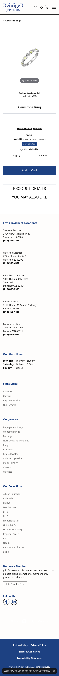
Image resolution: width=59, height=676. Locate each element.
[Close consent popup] (54, 671)
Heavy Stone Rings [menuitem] (13, 529)
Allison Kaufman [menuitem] (11, 493)
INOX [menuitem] (6, 538)
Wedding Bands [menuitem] (11, 431)
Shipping (16, 155)
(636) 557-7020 (29, 96)
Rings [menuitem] (6, 445)
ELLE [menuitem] (5, 516)
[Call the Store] (11, 240)
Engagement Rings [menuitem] (13, 427)
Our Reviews (9, 404)
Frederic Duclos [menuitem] (11, 520)
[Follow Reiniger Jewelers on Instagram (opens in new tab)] (14, 602)
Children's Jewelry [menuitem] (12, 458)
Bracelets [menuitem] (8, 449)
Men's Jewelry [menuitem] (10, 462)
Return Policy (20, 645)
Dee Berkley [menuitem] (9, 507)
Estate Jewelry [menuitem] (10, 453)
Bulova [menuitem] (6, 502)
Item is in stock (29, 144)
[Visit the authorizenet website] (24, 621)
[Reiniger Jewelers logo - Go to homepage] (13, 7)
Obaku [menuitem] (6, 542)
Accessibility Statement (29, 658)
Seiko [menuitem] (6, 551)
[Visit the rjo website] (32, 621)
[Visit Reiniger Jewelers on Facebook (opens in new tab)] (6, 602)
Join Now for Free (15, 584)
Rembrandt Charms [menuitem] (13, 547)
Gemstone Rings (13, 20)
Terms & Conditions (29, 651)
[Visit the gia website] (14, 621)
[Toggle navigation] (54, 7)
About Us (8, 391)
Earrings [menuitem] (7, 436)
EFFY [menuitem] (5, 511)
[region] (29, 57)
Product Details (29, 188)
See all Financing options (29, 128)
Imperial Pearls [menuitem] (11, 533)
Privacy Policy (38, 645)
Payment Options (12, 400)
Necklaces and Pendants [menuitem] (16, 440)
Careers (7, 395)
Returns (43, 155)
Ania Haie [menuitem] (8, 498)
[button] (36, 7)
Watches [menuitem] (7, 471)
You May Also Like (29, 197)
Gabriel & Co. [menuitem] (10, 525)
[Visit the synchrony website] (43, 621)
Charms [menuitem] (7, 467)
